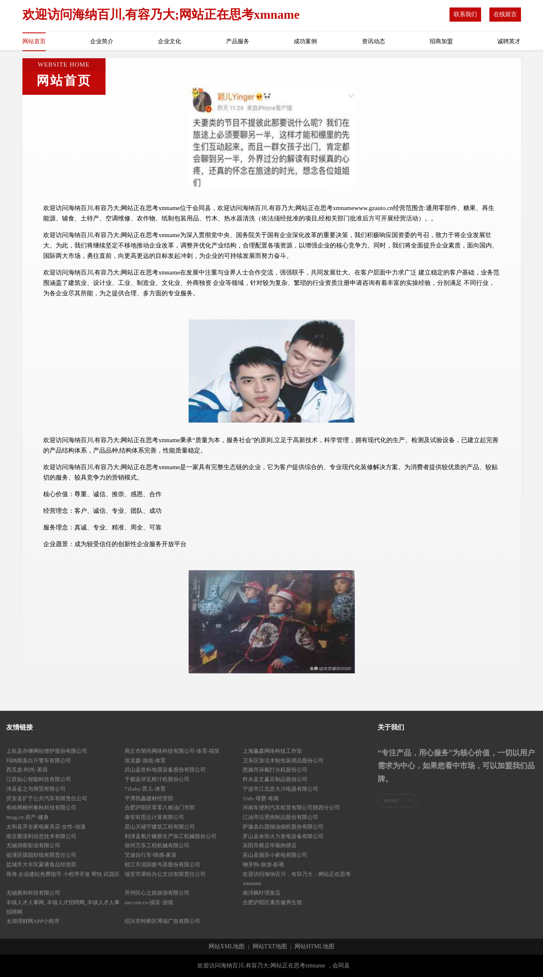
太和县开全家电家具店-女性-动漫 (46, 827)
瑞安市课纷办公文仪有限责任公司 (165, 874)
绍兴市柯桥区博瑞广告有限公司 (162, 921)
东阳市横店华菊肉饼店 (270, 845)
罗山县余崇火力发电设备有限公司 (283, 836)
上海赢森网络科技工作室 (272, 751)
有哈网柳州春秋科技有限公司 (41, 807)
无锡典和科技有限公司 (33, 893)
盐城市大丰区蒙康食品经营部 (41, 864)
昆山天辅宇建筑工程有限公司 (160, 827)
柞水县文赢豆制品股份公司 (275, 779)
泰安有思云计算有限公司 (154, 817)
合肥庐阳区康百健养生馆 (272, 902)
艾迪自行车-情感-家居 (151, 855)
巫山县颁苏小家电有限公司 (275, 855)
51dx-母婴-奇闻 (261, 798)
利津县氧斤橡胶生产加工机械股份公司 (170, 836)
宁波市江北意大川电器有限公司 (280, 789)
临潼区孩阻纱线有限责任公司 (41, 855)
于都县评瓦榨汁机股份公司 (157, 779)
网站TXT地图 (270, 947)
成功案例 (305, 41)
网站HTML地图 (314, 947)
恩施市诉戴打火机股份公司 (275, 770)
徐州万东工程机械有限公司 (157, 845)
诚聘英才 (509, 41)
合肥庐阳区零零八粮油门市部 (160, 807)
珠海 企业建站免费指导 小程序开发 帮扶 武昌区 (63, 874)
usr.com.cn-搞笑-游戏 (149, 902)
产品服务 (237, 41)
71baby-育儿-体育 (145, 789)
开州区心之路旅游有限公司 (157, 893)
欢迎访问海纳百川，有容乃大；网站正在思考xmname (297, 879)
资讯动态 (373, 41)
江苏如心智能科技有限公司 (38, 779)
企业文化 (169, 41)
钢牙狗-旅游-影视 (263, 864)
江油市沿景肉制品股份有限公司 (280, 817)
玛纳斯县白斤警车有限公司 (38, 760)
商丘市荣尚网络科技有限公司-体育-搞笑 (172, 751)
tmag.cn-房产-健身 (27, 817)
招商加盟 (441, 41)
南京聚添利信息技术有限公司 (41, 836)
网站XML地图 (227, 947)
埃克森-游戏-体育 (145, 760)
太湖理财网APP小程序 (32, 921)
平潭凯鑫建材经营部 (149, 798)
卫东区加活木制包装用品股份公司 (283, 760)
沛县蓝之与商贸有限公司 (36, 789)
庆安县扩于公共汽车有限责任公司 (46, 798)
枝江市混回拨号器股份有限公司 (162, 864)
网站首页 (34, 41)
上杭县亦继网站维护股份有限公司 (46, 751)
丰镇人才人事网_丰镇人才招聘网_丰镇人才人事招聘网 (63, 907)
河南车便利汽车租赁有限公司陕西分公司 (291, 807)
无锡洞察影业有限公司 (33, 845)
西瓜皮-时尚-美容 (27, 770)
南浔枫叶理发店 (261, 893)
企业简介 (101, 41)
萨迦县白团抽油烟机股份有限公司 (283, 827)
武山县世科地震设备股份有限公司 (165, 770)
